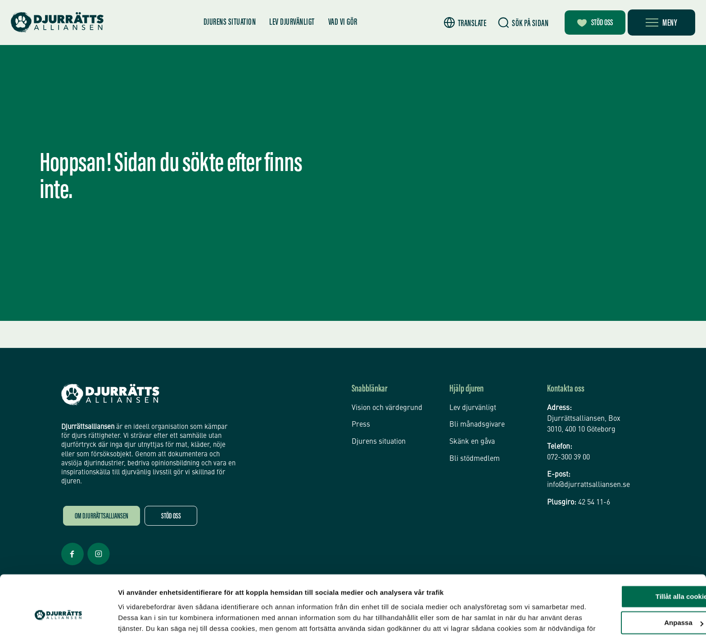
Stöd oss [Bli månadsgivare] (592, 23)
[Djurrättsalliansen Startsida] (110, 395)
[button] (458, 22)
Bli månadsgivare (477, 424)
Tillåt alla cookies (631, 550)
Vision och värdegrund (387, 407)
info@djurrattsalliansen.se (588, 485)
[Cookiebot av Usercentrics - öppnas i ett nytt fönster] (58, 617)
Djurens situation (227, 22)
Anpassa (631, 576)
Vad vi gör (340, 22)
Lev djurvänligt (290, 22)
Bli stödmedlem (474, 457)
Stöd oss (171, 517)
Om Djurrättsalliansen (101, 517)
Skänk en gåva (472, 440)
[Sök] (517, 22)
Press (361, 424)
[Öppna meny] (661, 22)
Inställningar (138, 617)
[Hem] (58, 22)
